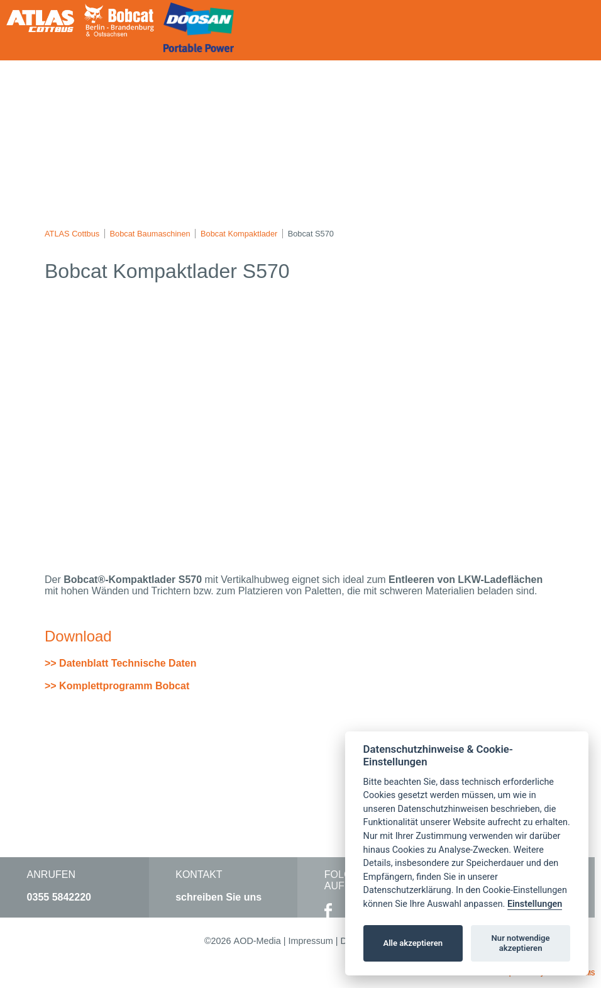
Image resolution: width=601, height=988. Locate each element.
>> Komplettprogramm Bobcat (117, 685)
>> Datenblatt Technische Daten (121, 663)
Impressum (311, 941)
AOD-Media (257, 941)
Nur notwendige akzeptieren (521, 943)
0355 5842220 (59, 897)
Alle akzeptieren (413, 943)
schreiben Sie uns (218, 897)
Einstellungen (534, 904)
